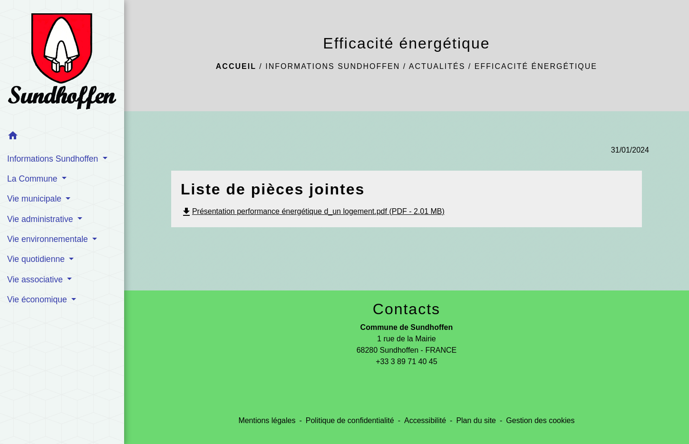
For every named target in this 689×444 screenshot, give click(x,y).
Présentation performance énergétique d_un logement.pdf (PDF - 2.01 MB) (313, 211)
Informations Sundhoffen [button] (53, 159)
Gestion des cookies (540, 420)
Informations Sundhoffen (332, 66)
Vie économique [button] (38, 299)
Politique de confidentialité (350, 420)
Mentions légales (266, 420)
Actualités (437, 66)
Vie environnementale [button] (48, 239)
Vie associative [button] (36, 279)
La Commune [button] (33, 178)
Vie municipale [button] (35, 198)
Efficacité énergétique (536, 66)
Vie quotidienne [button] (37, 259)
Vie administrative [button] (41, 219)
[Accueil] (62, 63)
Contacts (406, 309)
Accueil (236, 66)
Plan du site (476, 420)
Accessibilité (425, 420)
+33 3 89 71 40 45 (406, 361)
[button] (62, 137)
